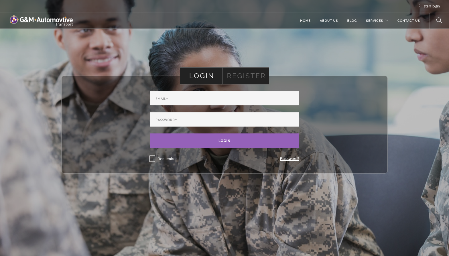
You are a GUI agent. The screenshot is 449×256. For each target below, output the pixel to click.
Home (305, 21)
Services (374, 21)
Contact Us (408, 21)
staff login (429, 6)
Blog (352, 21)
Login (224, 141)
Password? (289, 158)
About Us (329, 21)
